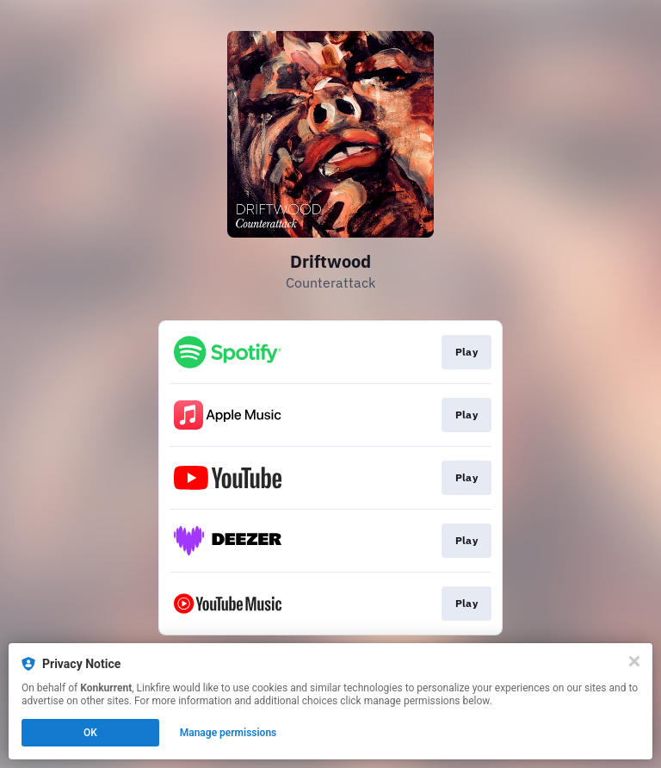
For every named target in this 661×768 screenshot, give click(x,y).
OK (90, 733)
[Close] (634, 661)
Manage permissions (228, 733)
